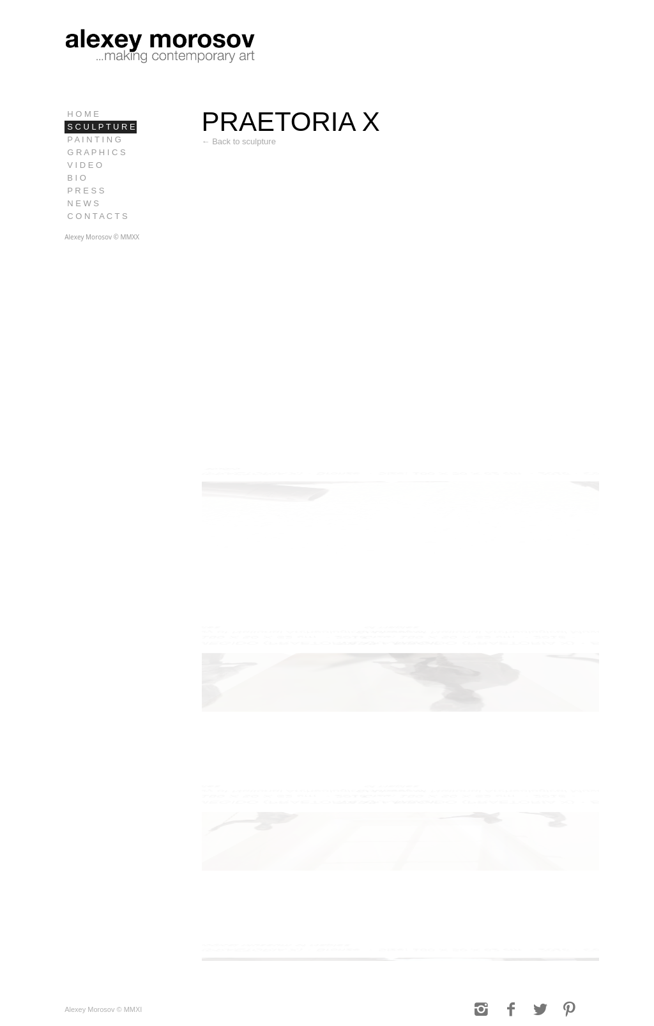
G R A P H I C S (96, 152)
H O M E (83, 114)
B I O (76, 178)
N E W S (83, 203)
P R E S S (85, 190)
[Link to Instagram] (481, 1009)
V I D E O (84, 165)
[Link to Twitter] (540, 1009)
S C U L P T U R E (101, 127)
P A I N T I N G (94, 139)
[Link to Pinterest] (569, 1009)
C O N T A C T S (97, 216)
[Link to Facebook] (511, 1009)
